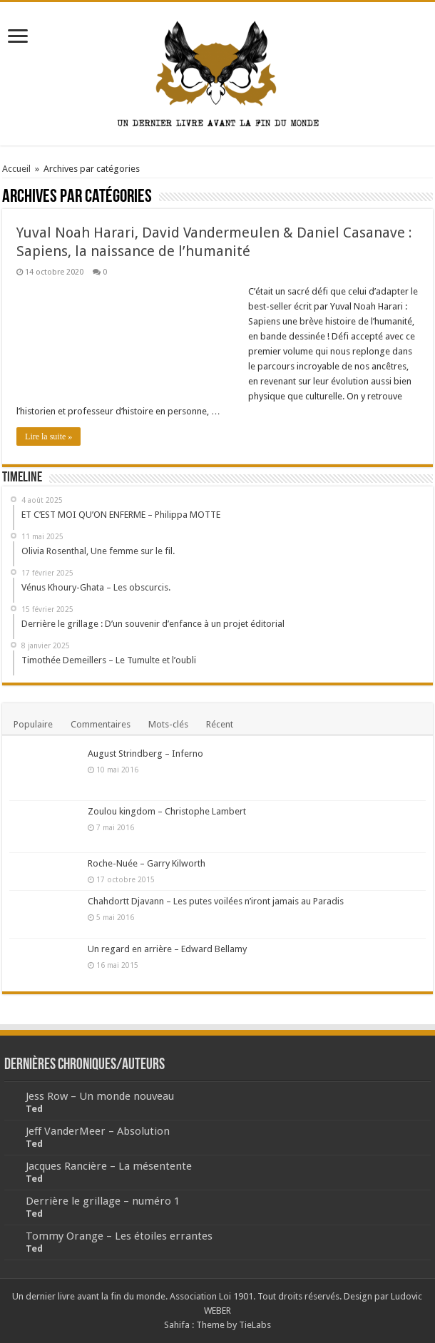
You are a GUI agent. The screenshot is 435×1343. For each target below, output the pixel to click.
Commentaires (100, 724)
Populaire (33, 724)
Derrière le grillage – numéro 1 (103, 1201)
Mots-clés (168, 724)
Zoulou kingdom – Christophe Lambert (167, 811)
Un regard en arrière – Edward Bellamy (167, 949)
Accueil (16, 168)
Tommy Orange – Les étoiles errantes (119, 1236)
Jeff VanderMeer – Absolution (98, 1131)
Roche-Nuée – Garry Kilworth (146, 863)
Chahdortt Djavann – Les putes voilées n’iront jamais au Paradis (216, 901)
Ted (34, 1108)
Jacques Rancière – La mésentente (109, 1166)
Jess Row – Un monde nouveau (100, 1096)
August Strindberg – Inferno (145, 753)
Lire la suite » (48, 436)
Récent (219, 724)
